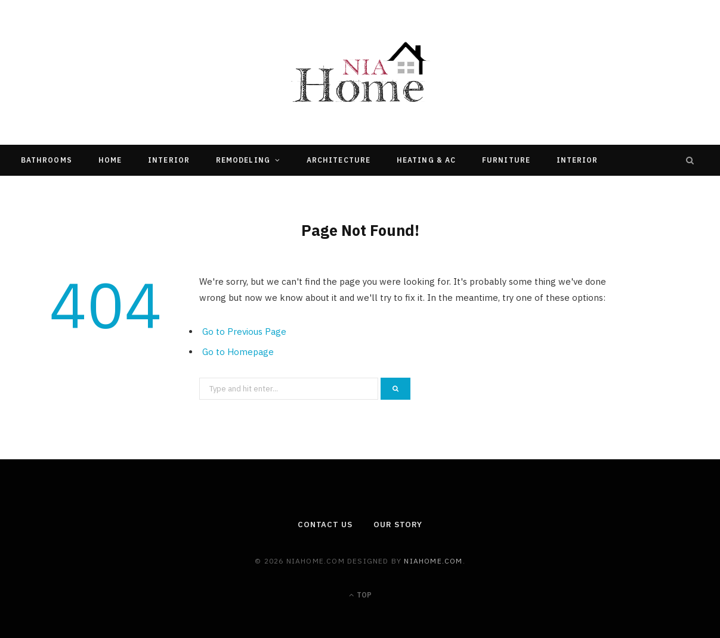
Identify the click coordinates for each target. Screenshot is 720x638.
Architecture (338, 159)
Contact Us (325, 524)
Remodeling (243, 159)
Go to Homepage (238, 351)
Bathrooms (46, 159)
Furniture (506, 159)
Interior (169, 159)
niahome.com (433, 560)
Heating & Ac (426, 159)
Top (360, 594)
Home (110, 159)
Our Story (397, 524)
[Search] (690, 160)
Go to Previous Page (244, 331)
